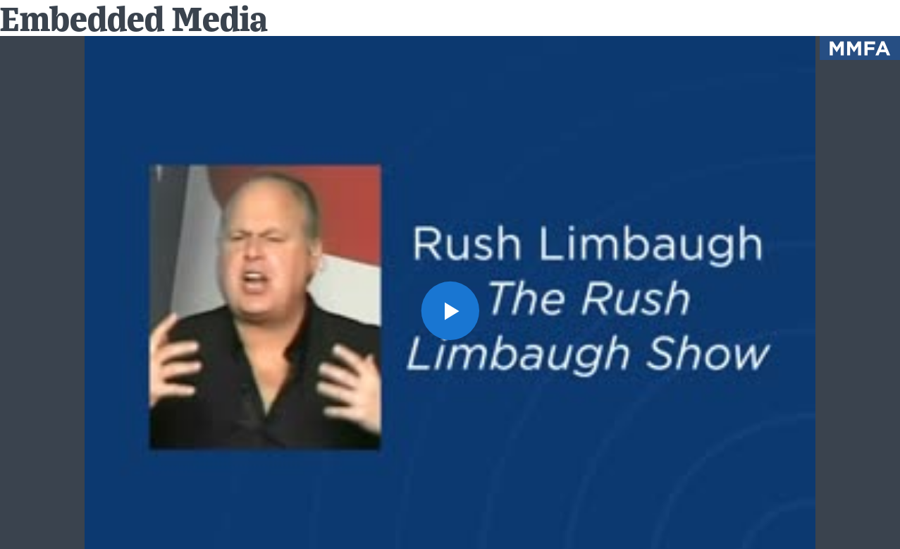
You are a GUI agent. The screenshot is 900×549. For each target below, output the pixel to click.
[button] (450, 310)
